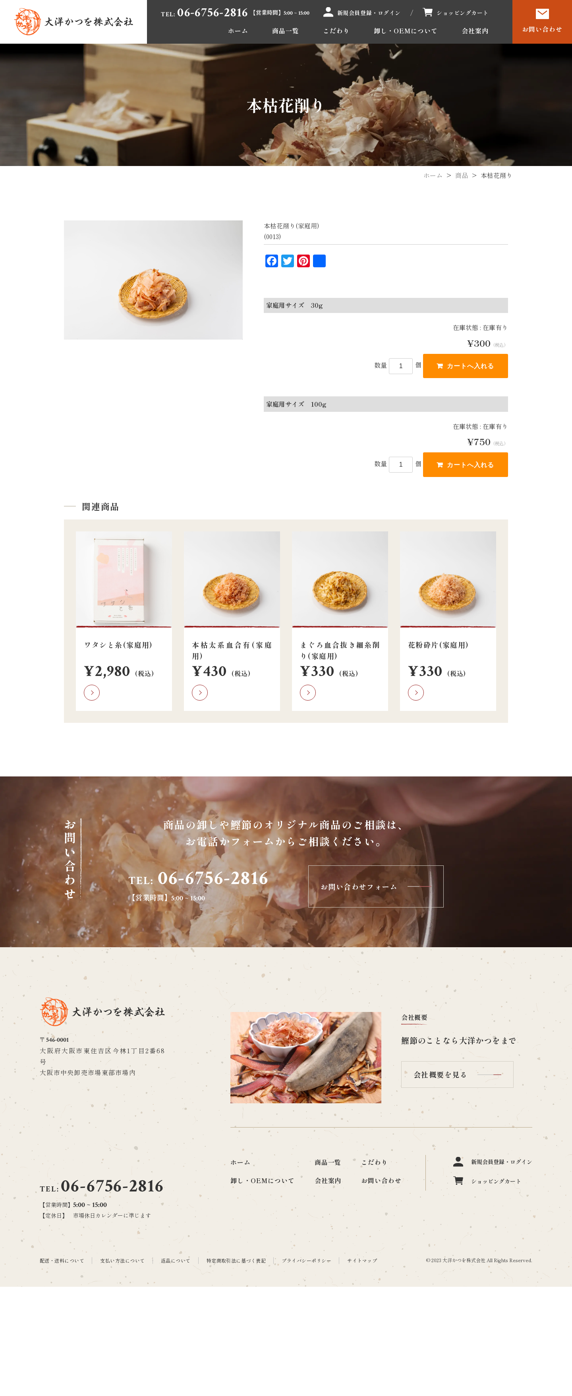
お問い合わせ (542, 29)
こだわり (336, 30)
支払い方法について (122, 1260)
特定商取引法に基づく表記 (236, 1260)
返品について (176, 1260)
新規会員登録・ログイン (369, 13)
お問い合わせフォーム (359, 886)
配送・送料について (62, 1260)
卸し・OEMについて (406, 30)
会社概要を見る (441, 1074)
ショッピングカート (463, 13)
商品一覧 (285, 30)
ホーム (238, 30)
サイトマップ (362, 1260)
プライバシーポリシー (306, 1260)
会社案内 (475, 30)
